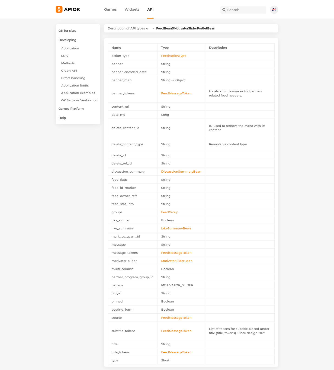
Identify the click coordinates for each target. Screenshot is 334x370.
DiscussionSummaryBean (181, 171)
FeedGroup (169, 212)
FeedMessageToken (176, 93)
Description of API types (126, 28)
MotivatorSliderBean (177, 261)
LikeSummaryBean (176, 228)
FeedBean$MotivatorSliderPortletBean (185, 28)
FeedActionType (173, 56)
